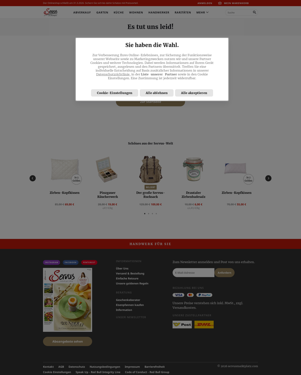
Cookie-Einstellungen (114, 93)
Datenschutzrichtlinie (113, 74)
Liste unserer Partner (159, 74)
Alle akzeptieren (194, 93)
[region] (152, 69)
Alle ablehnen (157, 93)
